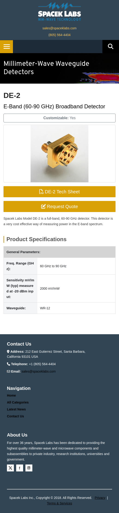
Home (11, 395)
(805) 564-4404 (60, 35)
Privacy (100, 498)
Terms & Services (59, 503)
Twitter (10, 467)
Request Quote (59, 206)
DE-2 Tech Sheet (59, 191)
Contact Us (15, 416)
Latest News (16, 409)
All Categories (18, 402)
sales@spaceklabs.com (59, 28)
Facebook (19, 467)
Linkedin (28, 467)
